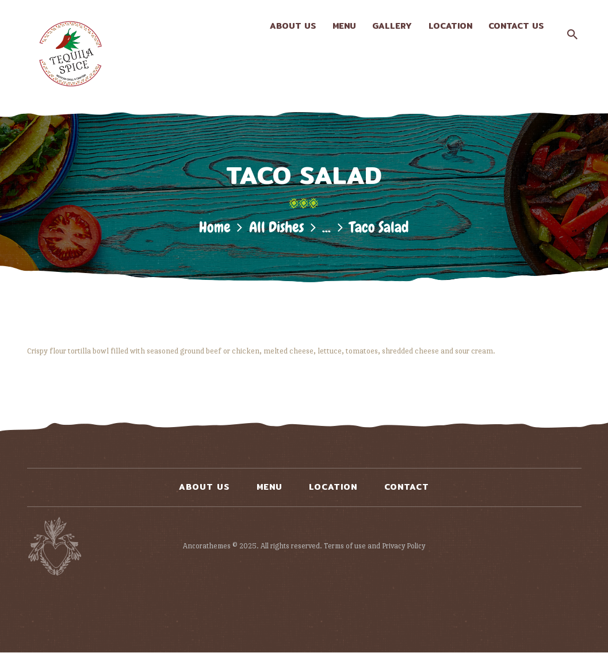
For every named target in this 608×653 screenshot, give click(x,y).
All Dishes (276, 227)
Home (215, 227)
